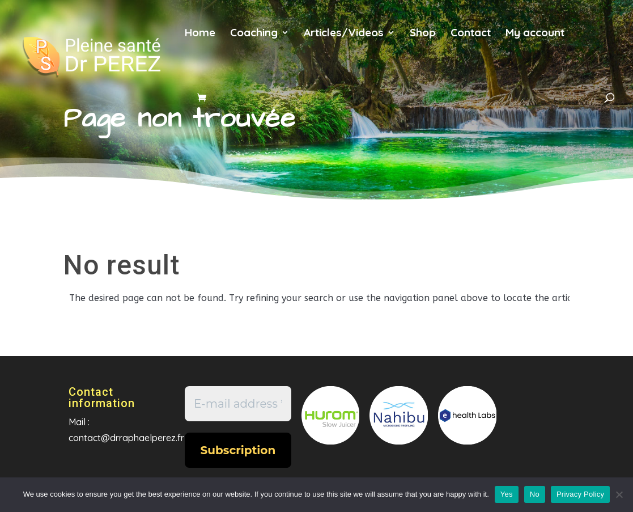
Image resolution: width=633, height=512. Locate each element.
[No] (618, 494)
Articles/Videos (344, 33)
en (196, 75)
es (233, 75)
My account (534, 33)
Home (200, 33)
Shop (423, 33)
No (534, 494)
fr (590, 39)
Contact (471, 33)
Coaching (254, 33)
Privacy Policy (580, 494)
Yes (506, 494)
